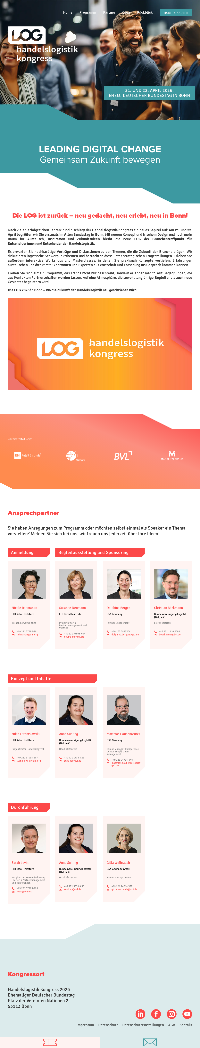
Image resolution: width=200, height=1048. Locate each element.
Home (67, 12)
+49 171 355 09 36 (74, 886)
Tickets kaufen (176, 13)
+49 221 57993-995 (27, 888)
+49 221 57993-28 (27, 631)
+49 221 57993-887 (27, 757)
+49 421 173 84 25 (74, 757)
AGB (171, 1025)
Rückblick (145, 12)
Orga (126, 12)
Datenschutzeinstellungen (143, 1025)
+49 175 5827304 (121, 631)
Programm (87, 12)
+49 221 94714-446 (122, 759)
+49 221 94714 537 (122, 886)
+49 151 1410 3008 (169, 631)
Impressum (85, 1025)
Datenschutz (108, 1025)
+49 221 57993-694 (74, 633)
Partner (109, 12)
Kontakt (185, 1025)
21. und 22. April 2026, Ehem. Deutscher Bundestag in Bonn (149, 93)
